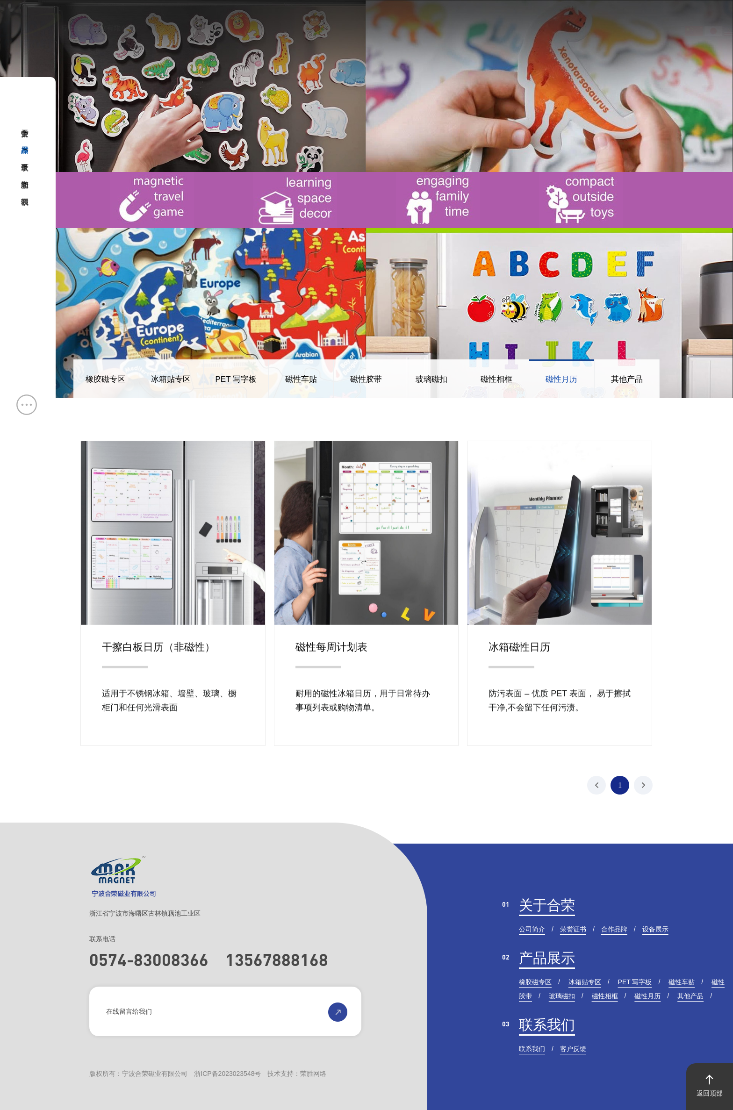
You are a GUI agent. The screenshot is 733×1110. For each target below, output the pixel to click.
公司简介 (532, 929)
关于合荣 (547, 905)
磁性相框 (496, 379)
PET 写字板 (235, 379)
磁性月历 (561, 379)
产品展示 (547, 958)
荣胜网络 (313, 1073)
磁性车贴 (301, 379)
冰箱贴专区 (171, 379)
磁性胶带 (366, 379)
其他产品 (627, 379)
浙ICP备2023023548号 (227, 1073)
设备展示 (655, 929)
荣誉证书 (573, 929)
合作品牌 (614, 929)
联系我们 (547, 1024)
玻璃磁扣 (431, 379)
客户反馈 (573, 1049)
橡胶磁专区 (105, 379)
